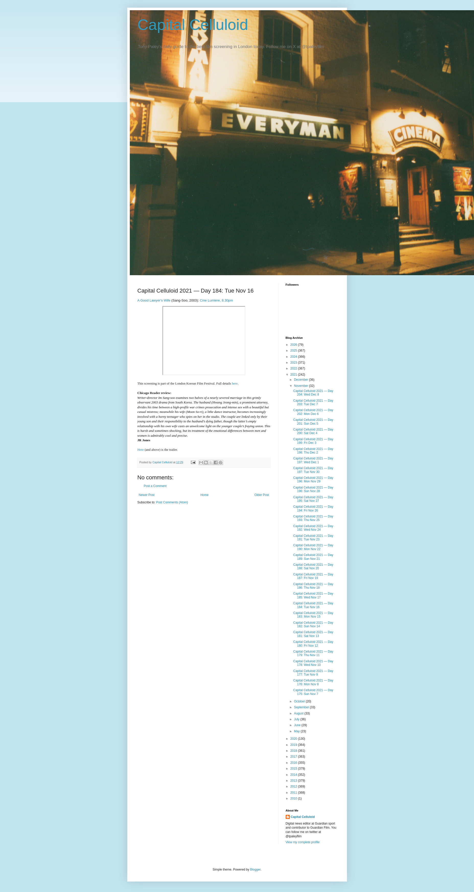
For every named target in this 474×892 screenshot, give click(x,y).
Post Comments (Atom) (172, 502)
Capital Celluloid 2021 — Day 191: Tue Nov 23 (313, 537)
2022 (294, 368)
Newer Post (147, 495)
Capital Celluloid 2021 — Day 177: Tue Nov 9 (313, 672)
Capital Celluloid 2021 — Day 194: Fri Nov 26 (313, 508)
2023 (294, 362)
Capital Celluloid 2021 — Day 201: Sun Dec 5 (313, 421)
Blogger (255, 869)
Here (140, 449)
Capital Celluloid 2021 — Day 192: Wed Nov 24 (313, 527)
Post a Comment (155, 486)
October (300, 701)
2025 (294, 350)
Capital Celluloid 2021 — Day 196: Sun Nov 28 (313, 489)
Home (204, 495)
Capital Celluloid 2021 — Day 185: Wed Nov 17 (313, 595)
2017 (294, 756)
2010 (294, 798)
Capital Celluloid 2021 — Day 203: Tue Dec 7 (313, 402)
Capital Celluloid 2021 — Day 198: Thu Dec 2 (313, 450)
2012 (294, 786)
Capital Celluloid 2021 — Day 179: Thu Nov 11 (313, 653)
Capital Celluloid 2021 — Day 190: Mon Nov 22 (313, 547)
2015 (294, 768)
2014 (294, 775)
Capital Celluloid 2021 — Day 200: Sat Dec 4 (313, 431)
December (301, 379)
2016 (294, 762)
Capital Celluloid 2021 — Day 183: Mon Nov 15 (313, 614)
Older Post (262, 495)
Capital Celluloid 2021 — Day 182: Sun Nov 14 (313, 624)
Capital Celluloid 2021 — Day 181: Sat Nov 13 (313, 634)
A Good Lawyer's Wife (153, 300)
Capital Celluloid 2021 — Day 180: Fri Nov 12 (313, 643)
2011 (294, 792)
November (301, 386)
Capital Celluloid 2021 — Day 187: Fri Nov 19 (313, 576)
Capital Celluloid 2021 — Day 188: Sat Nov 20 (313, 566)
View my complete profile (303, 842)
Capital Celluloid (192, 24)
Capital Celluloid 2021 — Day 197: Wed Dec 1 (313, 460)
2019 (294, 745)
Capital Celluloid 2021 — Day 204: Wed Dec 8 (313, 392)
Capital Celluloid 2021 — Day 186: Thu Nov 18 (313, 585)
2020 (294, 738)
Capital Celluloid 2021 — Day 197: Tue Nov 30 (313, 469)
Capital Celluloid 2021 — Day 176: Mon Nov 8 (313, 682)
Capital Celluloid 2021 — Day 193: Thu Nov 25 (313, 518)
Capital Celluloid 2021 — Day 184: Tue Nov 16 (313, 605)
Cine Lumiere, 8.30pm (216, 300)
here (235, 383)
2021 (294, 374)
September (302, 707)
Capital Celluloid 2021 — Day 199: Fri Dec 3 (313, 441)
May (297, 731)
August (299, 713)
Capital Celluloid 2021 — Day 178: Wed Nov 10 (313, 663)
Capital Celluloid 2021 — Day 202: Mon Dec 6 (313, 411)
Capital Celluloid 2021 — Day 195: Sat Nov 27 (313, 499)
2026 (294, 344)
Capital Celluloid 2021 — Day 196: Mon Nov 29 (313, 479)
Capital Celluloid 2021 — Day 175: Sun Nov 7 (313, 692)
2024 (294, 356)
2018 (294, 750)
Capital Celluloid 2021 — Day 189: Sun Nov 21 (313, 556)
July (297, 719)
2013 (294, 780)
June (297, 725)
